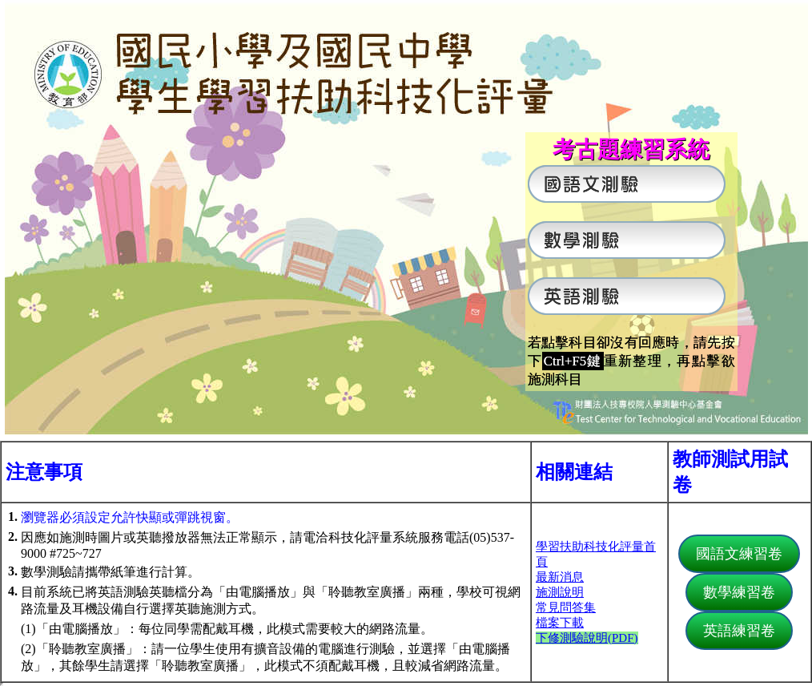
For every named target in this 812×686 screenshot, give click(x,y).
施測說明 (560, 592)
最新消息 (560, 577)
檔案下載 (560, 622)
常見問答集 (566, 607)
